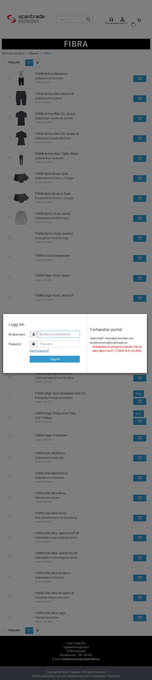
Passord (15, 344)
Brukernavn (17, 334)
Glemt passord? (39, 350)
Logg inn (54, 359)
